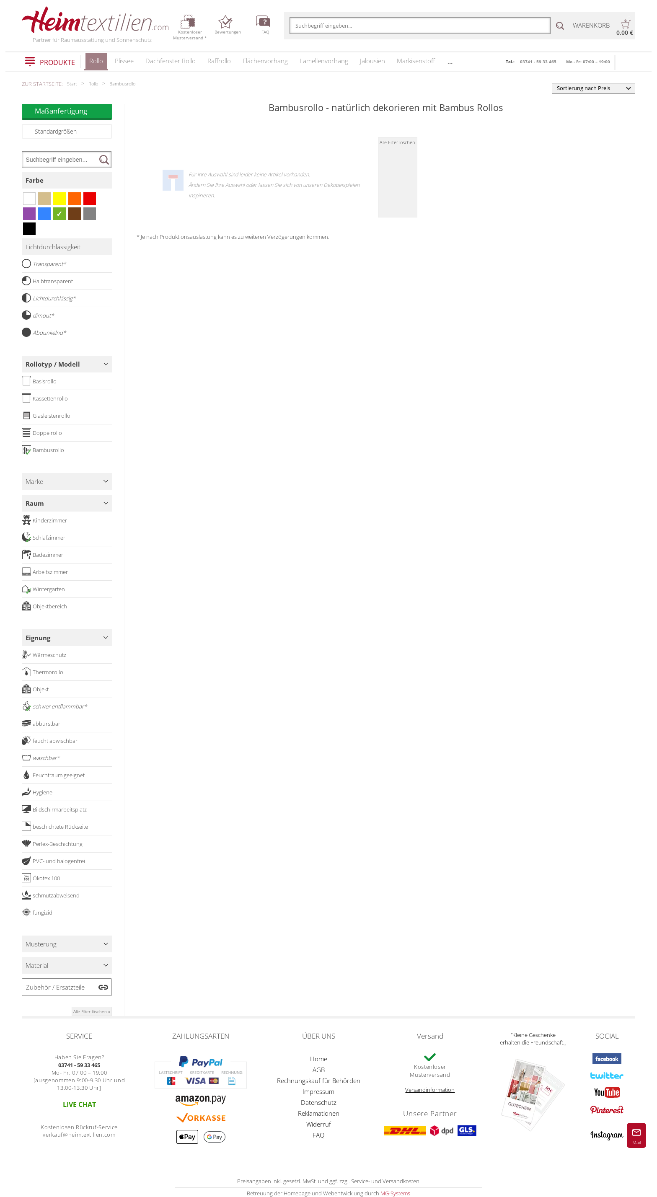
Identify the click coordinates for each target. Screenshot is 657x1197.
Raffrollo (219, 61)
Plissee (124, 61)
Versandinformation (430, 1090)
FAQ (318, 1135)
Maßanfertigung (73, 111)
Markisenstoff (416, 61)
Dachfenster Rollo (170, 61)
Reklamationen (318, 1113)
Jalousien (372, 61)
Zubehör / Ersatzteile (55, 987)
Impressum (318, 1091)
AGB (319, 1069)
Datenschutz (318, 1102)
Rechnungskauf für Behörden (318, 1080)
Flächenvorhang (265, 61)
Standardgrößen (56, 131)
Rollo (96, 63)
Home (318, 1059)
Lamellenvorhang (324, 61)
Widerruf (318, 1124)
